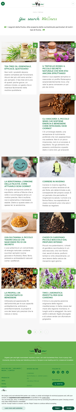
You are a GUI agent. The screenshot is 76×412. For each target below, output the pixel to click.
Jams (3, 381)
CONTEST (11, 371)
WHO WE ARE (6, 369)
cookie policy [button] (46, 397)
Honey (3, 384)
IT (73, 3)
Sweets (4, 387)
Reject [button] (57, 408)
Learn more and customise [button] (13, 408)
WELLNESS (17, 369)
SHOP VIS (58, 384)
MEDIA (3, 371)
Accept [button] (69, 408)
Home (35, 12)
